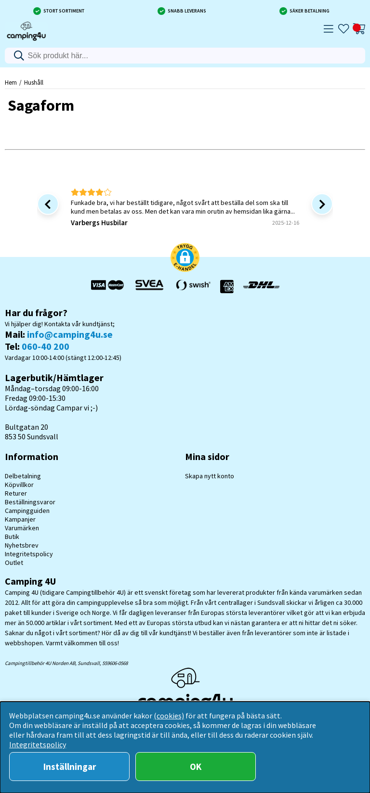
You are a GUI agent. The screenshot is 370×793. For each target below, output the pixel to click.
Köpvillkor (19, 484)
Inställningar (69, 766)
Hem (11, 82)
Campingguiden (27, 510)
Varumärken (22, 528)
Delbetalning (23, 476)
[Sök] (185, 56)
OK (195, 766)
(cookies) (169, 715)
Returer (16, 493)
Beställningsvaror (30, 502)
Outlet (14, 562)
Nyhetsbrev (22, 545)
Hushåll (33, 82)
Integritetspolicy (29, 554)
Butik (12, 536)
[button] (185, 258)
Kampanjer (20, 519)
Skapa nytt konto (209, 476)
